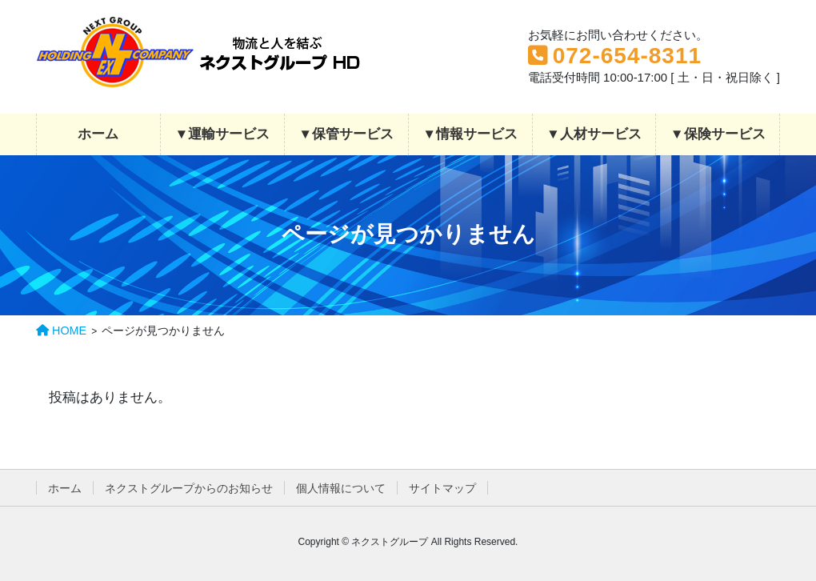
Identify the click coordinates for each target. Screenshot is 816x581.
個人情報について (341, 488)
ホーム (65, 488)
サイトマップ (442, 488)
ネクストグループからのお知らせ (189, 488)
